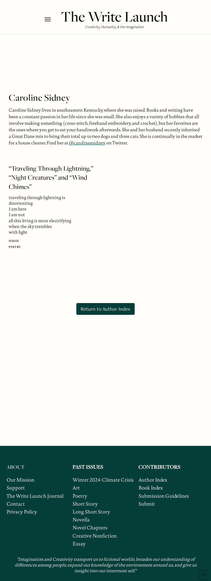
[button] (51, 19)
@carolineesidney (87, 143)
